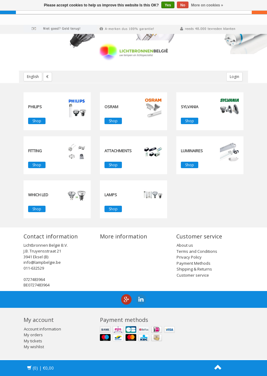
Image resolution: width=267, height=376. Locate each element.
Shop (36, 120)
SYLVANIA (189, 106)
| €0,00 (40, 368)
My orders (33, 334)
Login (234, 76)
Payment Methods (193, 263)
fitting (35, 150)
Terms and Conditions (197, 251)
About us (185, 245)
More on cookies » (207, 5)
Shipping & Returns (194, 269)
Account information (42, 329)
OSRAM (111, 106)
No (182, 5)
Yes (168, 5)
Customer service (193, 275)
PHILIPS (35, 106)
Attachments (118, 150)
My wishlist (34, 346)
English (33, 76)
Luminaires (192, 150)
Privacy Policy (189, 257)
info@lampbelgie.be (42, 262)
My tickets (33, 341)
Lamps (110, 194)
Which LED (38, 194)
